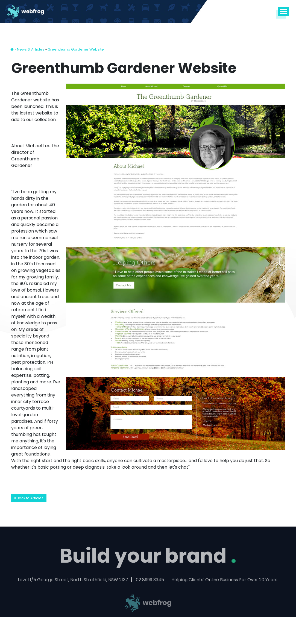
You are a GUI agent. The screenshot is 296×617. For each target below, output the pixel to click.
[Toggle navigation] (283, 11)
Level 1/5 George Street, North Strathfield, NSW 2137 (73, 581)
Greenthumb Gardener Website (76, 49)
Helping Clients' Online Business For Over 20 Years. (224, 581)
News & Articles (30, 49)
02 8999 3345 (150, 581)
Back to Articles (28, 498)
